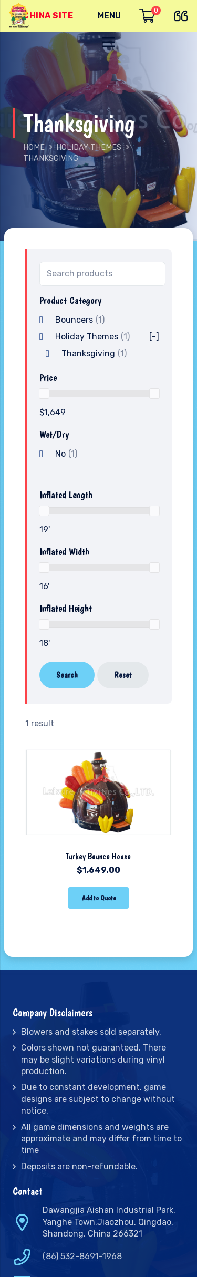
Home (34, 147)
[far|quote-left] (183, 14)
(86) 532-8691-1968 (82, 1256)
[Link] (19, 16)
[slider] (44, 393)
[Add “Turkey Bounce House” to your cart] (98, 898)
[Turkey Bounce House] (98, 746)
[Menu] (109, 16)
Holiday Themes (88, 147)
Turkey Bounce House (98, 856)
